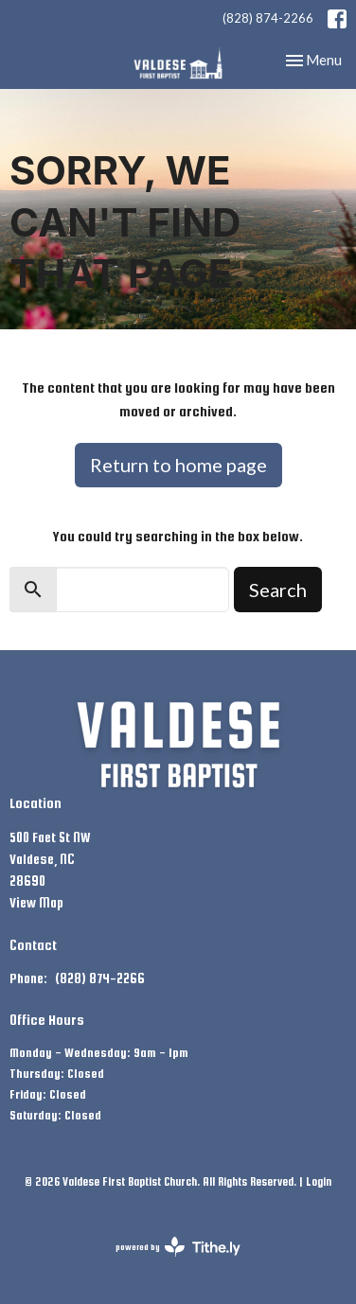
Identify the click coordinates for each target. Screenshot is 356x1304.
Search (278, 589)
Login (318, 1182)
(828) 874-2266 (267, 18)
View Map (36, 902)
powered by (178, 1246)
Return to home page (178, 464)
